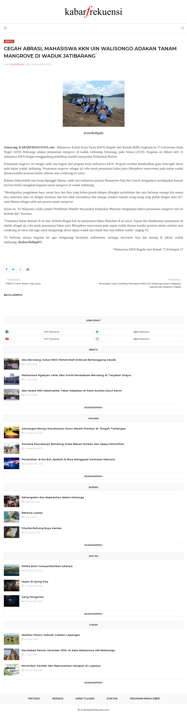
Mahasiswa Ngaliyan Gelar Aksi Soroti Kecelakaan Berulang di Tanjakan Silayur (76, 375)
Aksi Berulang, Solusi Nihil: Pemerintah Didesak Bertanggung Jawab (69, 359)
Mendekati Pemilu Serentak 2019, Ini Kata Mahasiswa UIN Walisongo (68, 650)
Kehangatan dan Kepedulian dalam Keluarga (53, 497)
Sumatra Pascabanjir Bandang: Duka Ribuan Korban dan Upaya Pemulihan (73, 443)
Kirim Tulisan (85, 698)
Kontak (112, 698)
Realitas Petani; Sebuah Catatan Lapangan (51, 634)
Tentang (33, 698)
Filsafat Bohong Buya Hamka (42, 528)
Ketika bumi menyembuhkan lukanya (47, 566)
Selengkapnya (93, 407)
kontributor (17, 64)
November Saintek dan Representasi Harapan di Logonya (61, 665)
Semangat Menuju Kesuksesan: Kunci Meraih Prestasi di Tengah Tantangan (74, 428)
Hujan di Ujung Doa (35, 581)
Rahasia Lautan (32, 512)
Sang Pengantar (33, 596)
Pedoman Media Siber (145, 698)
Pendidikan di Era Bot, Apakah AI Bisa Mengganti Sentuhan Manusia (68, 459)
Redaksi (57, 698)
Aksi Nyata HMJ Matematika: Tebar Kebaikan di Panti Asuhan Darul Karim (72, 390)
